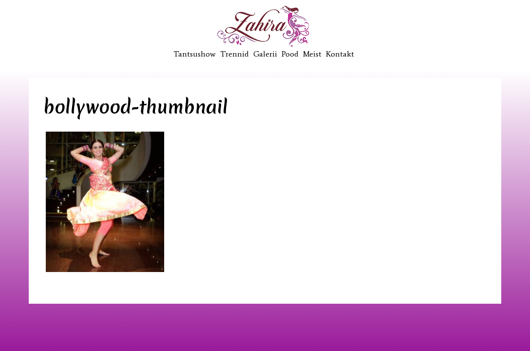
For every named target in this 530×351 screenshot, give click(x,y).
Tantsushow (194, 53)
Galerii (265, 53)
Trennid (234, 53)
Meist (312, 53)
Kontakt (340, 53)
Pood (290, 53)
